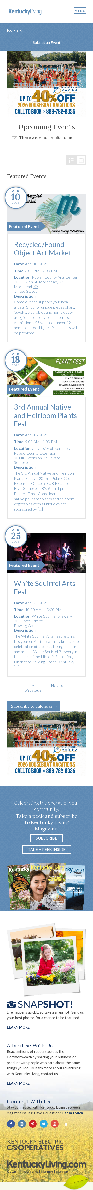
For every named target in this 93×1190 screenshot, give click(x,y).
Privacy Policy (28, 1171)
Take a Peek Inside (46, 849)
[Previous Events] (33, 688)
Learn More (18, 1027)
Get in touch (72, 1113)
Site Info (47, 1171)
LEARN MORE (18, 1083)
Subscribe (46, 838)
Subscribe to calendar (32, 706)
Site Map (62, 1171)
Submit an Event (46, 42)
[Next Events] (57, 685)
